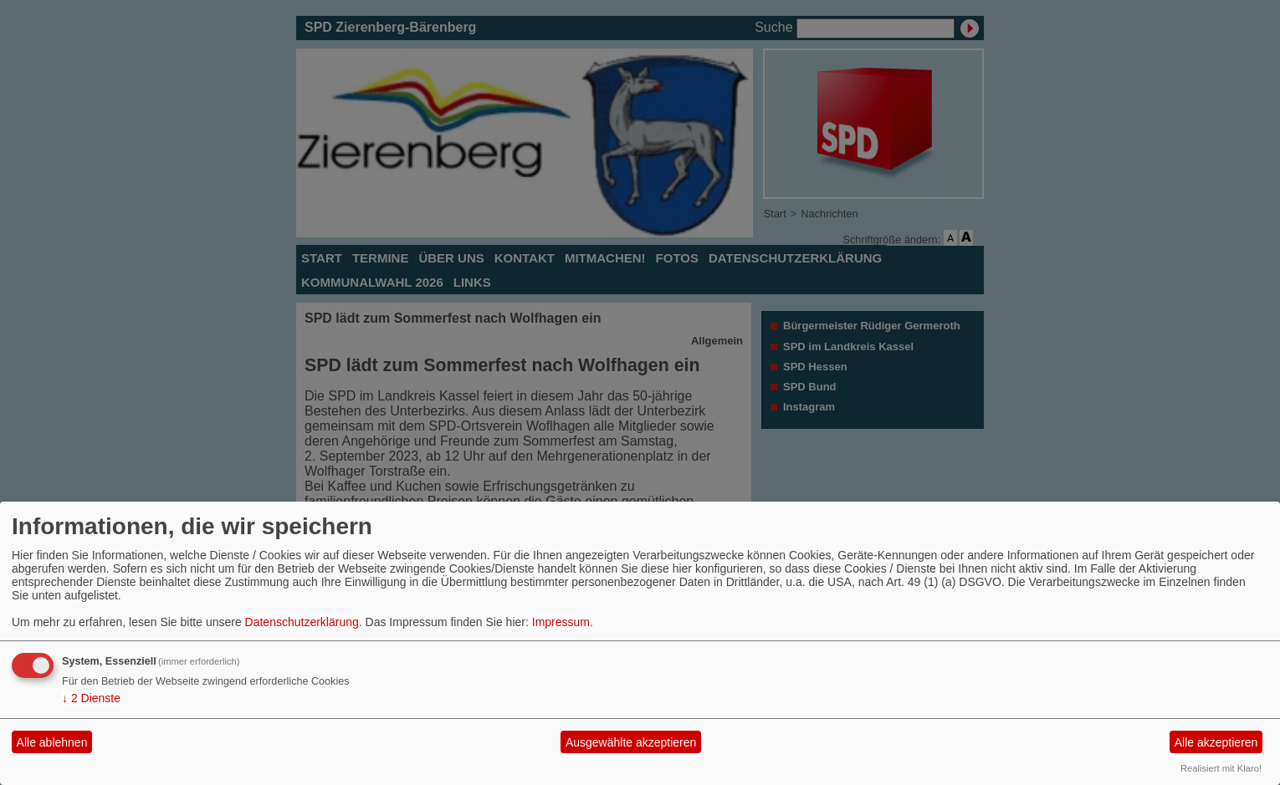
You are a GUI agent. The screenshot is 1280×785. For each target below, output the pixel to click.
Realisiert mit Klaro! (1221, 768)
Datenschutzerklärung (302, 622)
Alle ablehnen (52, 742)
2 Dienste (91, 698)
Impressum (561, 622)
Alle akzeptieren (1216, 742)
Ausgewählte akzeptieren (631, 742)
